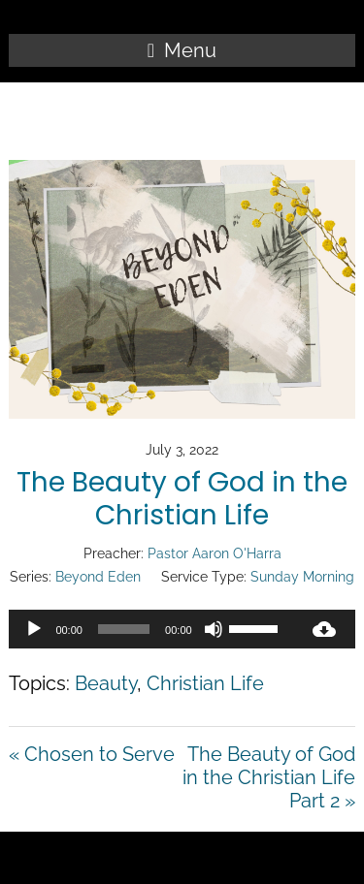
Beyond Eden (98, 576)
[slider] (123, 629)
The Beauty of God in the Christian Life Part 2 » (268, 777)
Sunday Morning (302, 576)
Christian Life (205, 683)
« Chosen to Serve (92, 754)
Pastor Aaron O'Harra (214, 553)
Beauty (106, 683)
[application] (150, 629)
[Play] (34, 629)
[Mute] (213, 629)
